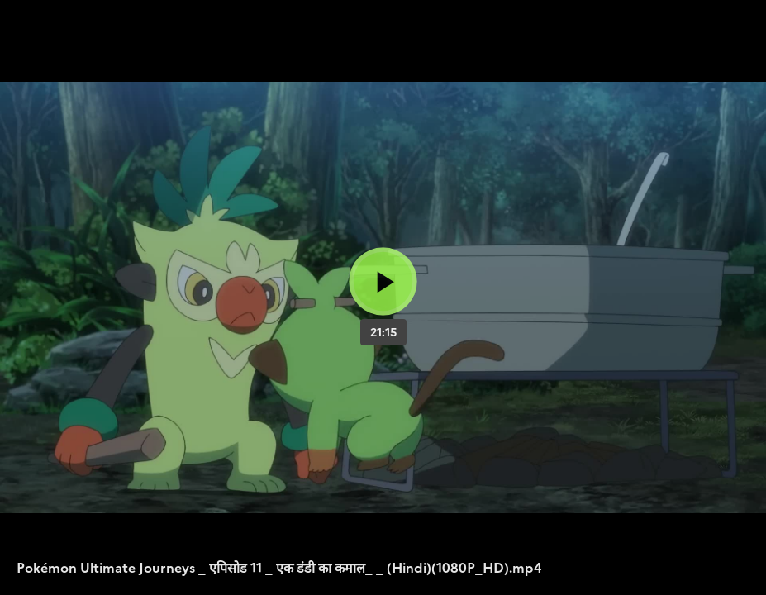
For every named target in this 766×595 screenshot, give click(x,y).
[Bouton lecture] (383, 281)
